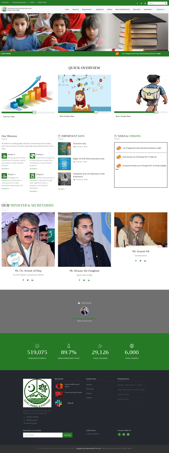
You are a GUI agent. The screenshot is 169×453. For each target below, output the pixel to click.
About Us (76, 9)
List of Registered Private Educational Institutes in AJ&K (142, 151)
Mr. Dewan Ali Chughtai (84, 318)
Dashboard (100, 9)
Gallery (109, 9)
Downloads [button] (148, 9)
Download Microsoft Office (72, 385)
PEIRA (32, 2)
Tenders (89, 393)
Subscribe (67, 435)
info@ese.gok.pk (32, 420)
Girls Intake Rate (67, 116)
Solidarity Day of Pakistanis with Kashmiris (89, 175)
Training (89, 398)
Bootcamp (90, 389)
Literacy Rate (9, 116)
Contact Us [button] (161, 9)
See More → (62, 189)
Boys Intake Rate (123, 116)
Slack (70, 403)
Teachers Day (79, 143)
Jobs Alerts (136, 9)
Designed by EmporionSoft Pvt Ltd (88, 448)
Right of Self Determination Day (88, 158)
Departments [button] (87, 9)
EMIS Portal (42, 2)
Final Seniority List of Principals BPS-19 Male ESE (140, 160)
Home (67, 9)
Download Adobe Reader (73, 392)
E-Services (5, 2)
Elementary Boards (19, 2)
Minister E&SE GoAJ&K (84, 321)
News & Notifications (123, 9)
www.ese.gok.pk (31, 423)
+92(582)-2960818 (32, 417)
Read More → (6, 169)
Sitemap (89, 384)
